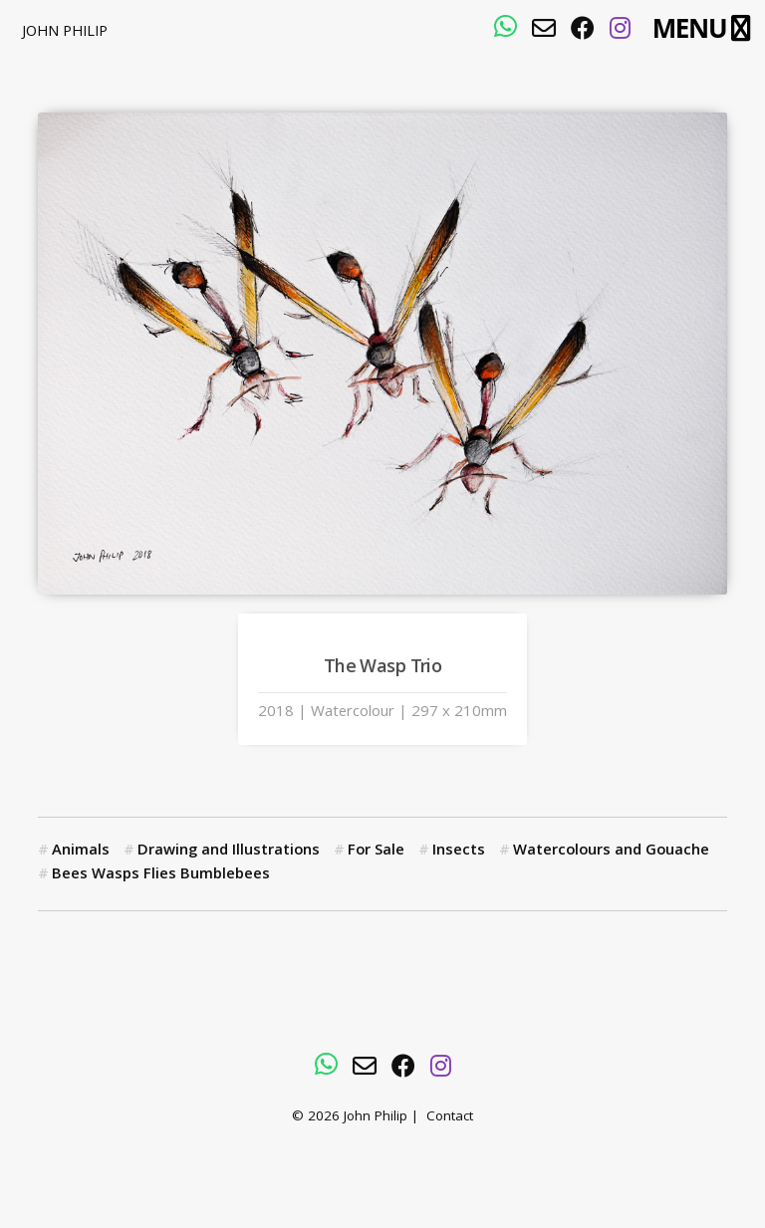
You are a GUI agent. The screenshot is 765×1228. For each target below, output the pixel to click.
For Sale (376, 851)
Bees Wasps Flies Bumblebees (161, 875)
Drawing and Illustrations (228, 851)
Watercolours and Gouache (611, 851)
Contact (449, 1117)
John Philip (65, 33)
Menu (689, 28)
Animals (81, 851)
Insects (458, 851)
